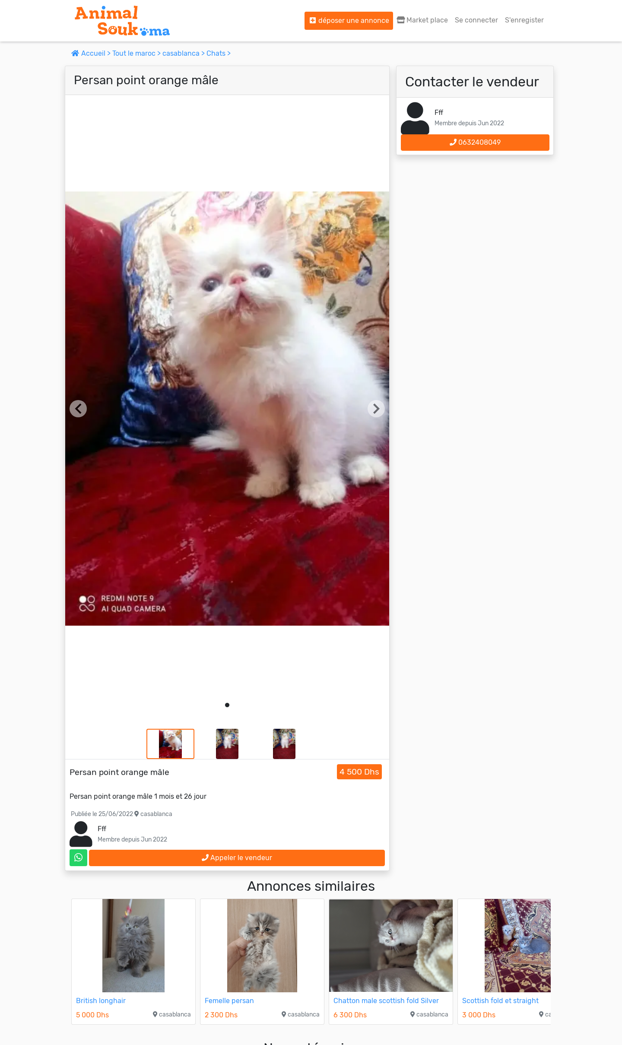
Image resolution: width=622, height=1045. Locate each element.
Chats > (218, 53)
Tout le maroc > (137, 53)
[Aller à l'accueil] (122, 20)
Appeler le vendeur (237, 858)
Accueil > (91, 53)
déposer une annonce (348, 20)
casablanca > (184, 53)
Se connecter (476, 20)
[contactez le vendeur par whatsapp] (78, 857)
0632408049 (475, 142)
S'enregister (524, 20)
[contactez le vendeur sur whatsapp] (78, 857)
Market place (422, 20)
